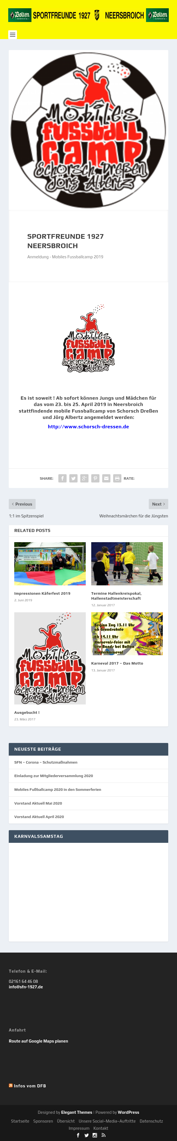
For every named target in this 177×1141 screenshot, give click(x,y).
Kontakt (100, 1128)
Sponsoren (43, 1121)
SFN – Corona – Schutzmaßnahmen (45, 762)
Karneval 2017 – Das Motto (117, 663)
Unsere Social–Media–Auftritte (107, 1121)
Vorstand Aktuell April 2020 (39, 816)
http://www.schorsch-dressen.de (88, 426)
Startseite (20, 1121)
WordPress (128, 1112)
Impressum (79, 1128)
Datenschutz (151, 1121)
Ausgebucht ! (26, 712)
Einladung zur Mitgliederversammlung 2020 (53, 776)
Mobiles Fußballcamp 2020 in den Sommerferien (57, 789)
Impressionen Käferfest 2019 (42, 593)
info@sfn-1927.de (26, 986)
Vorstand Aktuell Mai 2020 (38, 803)
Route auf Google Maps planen (38, 1041)
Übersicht (66, 1121)
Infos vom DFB (30, 1086)
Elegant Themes (76, 1112)
